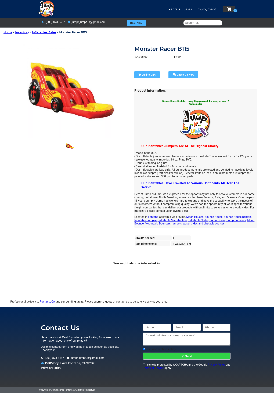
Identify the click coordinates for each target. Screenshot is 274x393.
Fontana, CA (47, 301)
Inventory (22, 32)
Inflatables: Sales (44, 32)
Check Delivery (183, 74)
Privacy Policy (51, 367)
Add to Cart (147, 74)
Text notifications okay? (162, 349)
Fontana (153, 217)
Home (7, 32)
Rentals (174, 9)
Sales (188, 9)
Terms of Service (153, 368)
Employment (205, 9)
